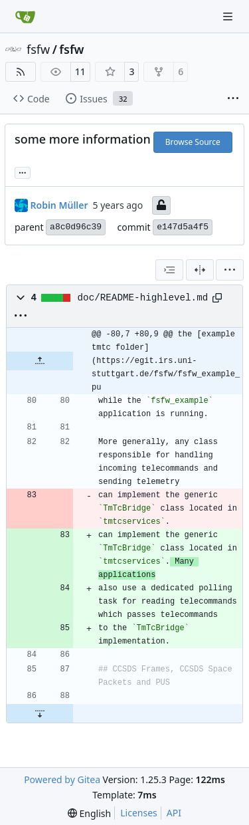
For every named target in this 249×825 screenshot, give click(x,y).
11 (80, 71)
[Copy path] (217, 298)
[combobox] (169, 270)
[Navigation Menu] (229, 16)
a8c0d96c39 (76, 227)
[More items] (233, 99)
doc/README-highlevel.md (143, 298)
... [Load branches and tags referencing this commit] (23, 171)
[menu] (230, 270)
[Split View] (200, 270)
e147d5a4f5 (182, 227)
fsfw (38, 49)
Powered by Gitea (62, 779)
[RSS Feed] (20, 72)
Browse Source (192, 142)
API (174, 812)
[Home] (25, 17)
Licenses (138, 812)
